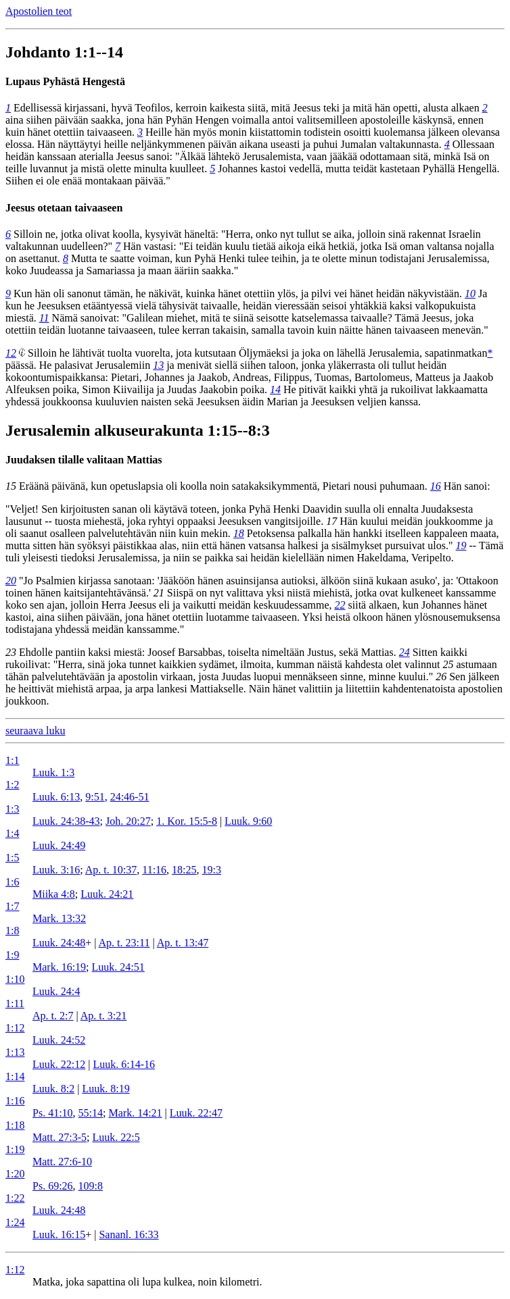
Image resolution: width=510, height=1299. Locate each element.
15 (10, 486)
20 (10, 580)
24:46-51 (129, 797)
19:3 (211, 869)
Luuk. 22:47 (196, 1113)
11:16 (154, 869)
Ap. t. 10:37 (111, 869)
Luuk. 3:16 (56, 869)
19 (461, 545)
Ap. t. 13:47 (182, 942)
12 (10, 353)
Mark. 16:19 (59, 967)
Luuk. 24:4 (56, 991)
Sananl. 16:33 (128, 1234)
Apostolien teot (38, 11)
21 (159, 592)
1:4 (12, 833)
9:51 (94, 797)
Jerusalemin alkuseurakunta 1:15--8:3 (137, 430)
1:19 (14, 1149)
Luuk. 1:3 (53, 772)
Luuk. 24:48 (58, 942)
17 (331, 521)
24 (404, 652)
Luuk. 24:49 (58, 845)
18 (238, 533)
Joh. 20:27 (128, 821)
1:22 (14, 1198)
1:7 (12, 906)
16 (435, 486)
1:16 (14, 1100)
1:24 (14, 1222)
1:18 (14, 1125)
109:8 (90, 1186)
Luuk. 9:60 (248, 821)
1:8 (12, 930)
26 (441, 676)
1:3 (12, 809)
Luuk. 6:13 (56, 797)
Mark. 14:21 (135, 1113)
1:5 (12, 857)
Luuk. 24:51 (118, 967)
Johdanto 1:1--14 (64, 52)
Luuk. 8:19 (105, 1088)
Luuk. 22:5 (115, 1137)
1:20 (14, 1173)
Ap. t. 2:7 (52, 1015)
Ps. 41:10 (52, 1113)
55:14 (90, 1113)
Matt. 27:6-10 (62, 1161)
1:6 (12, 882)
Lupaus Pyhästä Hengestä (65, 81)
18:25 (184, 869)
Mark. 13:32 (59, 918)
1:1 (12, 760)
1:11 (14, 1003)
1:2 (12, 784)
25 (447, 664)
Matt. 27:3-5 (59, 1137)
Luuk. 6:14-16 (124, 1064)
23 (10, 652)
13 (158, 365)
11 (44, 318)
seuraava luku (35, 730)
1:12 (14, 1028)
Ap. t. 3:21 (103, 1015)
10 (470, 293)
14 (275, 389)
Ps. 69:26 (52, 1186)
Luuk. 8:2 (53, 1088)
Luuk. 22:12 (58, 1064)
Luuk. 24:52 (58, 1040)
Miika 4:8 (53, 894)
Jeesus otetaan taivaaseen (63, 207)
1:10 (14, 979)
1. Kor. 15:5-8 (186, 821)
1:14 (14, 1076)
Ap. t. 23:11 (124, 942)
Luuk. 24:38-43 (66, 821)
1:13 (14, 1052)
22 (340, 605)
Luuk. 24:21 (106, 894)
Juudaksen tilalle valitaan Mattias (83, 459)
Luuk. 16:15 (58, 1234)
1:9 (12, 955)
